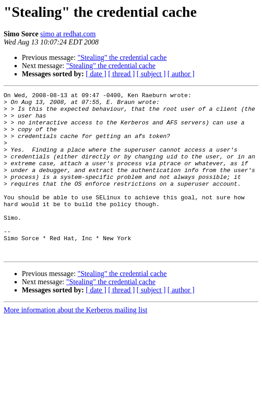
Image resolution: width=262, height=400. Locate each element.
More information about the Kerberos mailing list (75, 342)
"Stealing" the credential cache (122, 57)
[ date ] (96, 74)
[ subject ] (151, 74)
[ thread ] (121, 74)
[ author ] (181, 74)
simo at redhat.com (68, 34)
